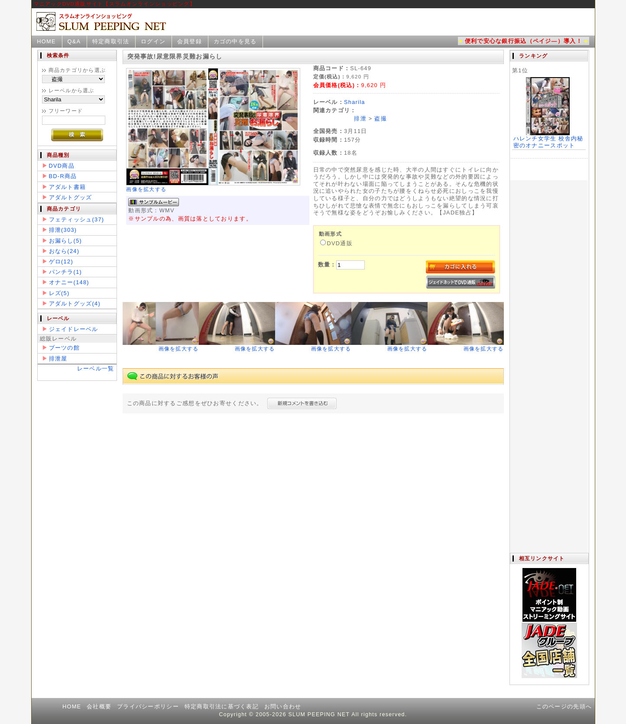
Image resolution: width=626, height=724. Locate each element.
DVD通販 (336, 243)
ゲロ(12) (61, 261)
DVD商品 (62, 165)
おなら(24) (64, 251)
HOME (46, 41)
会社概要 (99, 706)
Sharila (354, 102)
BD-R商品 (63, 176)
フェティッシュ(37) (76, 219)
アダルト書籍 (67, 187)
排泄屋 (58, 358)
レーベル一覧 (95, 368)
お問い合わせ (283, 706)
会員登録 (189, 41)
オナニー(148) (69, 282)
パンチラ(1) (65, 272)
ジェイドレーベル (73, 329)
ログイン (153, 41)
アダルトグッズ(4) (75, 303)
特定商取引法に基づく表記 (222, 706)
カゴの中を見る (235, 41)
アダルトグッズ (70, 197)
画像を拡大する (146, 189)
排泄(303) (63, 230)
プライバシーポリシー (148, 706)
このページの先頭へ (564, 706)
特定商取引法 (111, 41)
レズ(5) (59, 293)
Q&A (74, 41)
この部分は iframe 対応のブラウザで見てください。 (549, 301)
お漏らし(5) (65, 240)
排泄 (360, 118)
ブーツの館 (64, 347)
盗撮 (380, 118)
